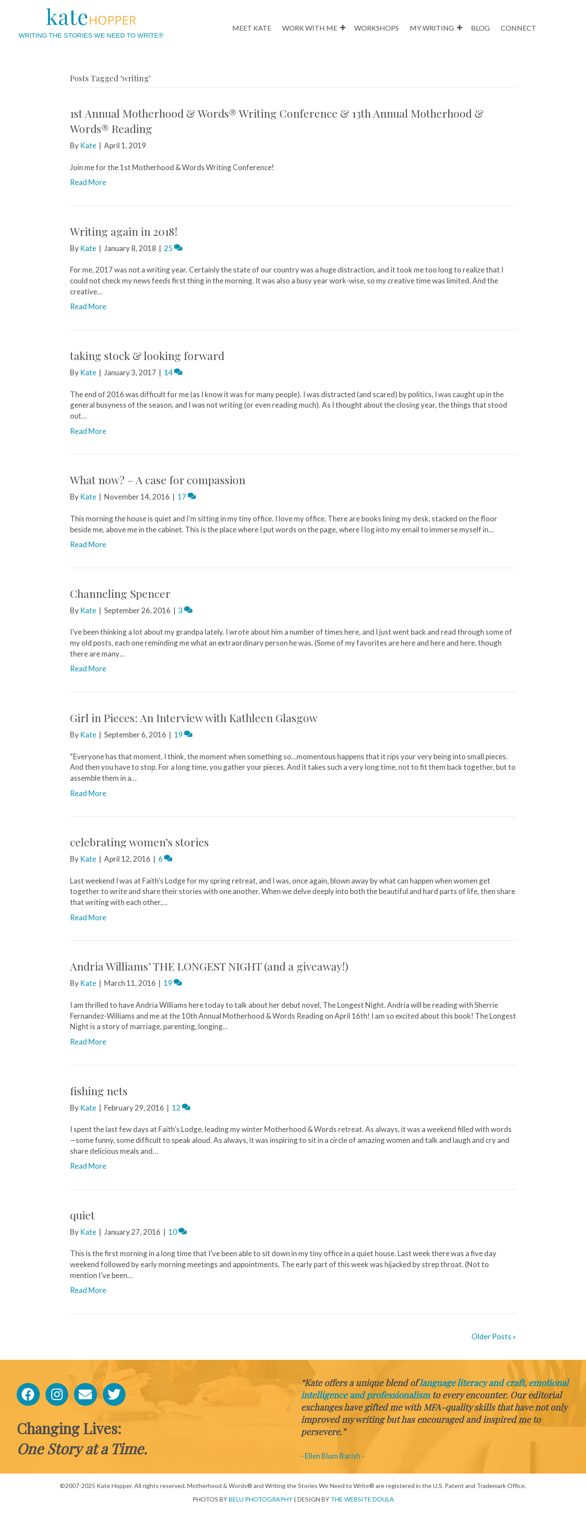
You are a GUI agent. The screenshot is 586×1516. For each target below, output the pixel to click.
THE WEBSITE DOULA (362, 1499)
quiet (82, 1215)
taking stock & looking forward (147, 355)
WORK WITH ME (309, 28)
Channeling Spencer (120, 593)
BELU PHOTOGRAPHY (261, 1499)
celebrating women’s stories (139, 842)
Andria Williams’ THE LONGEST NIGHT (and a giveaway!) (209, 966)
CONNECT (518, 28)
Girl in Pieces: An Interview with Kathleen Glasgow (193, 717)
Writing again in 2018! (124, 231)
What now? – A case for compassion (157, 479)
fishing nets (99, 1090)
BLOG (480, 28)
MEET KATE (251, 28)
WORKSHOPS (376, 28)
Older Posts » (493, 1336)
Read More (88, 182)
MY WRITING (432, 28)
